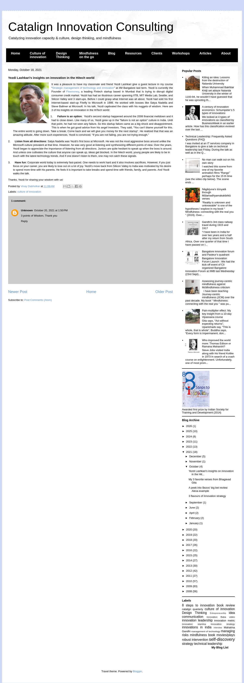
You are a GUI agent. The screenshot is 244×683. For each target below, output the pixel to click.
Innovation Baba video (221, 617)
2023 (189, 441)
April (192, 512)
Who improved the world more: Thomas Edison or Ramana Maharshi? (216, 343)
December (195, 456)
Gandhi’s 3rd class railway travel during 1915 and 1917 (217, 225)
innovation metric (224, 620)
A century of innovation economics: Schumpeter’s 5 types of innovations (218, 110)
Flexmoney (72, 91)
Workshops (181, 53)
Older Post (164, 292)
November (195, 461)
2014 (189, 560)
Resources (133, 53)
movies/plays (226, 635)
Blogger (137, 671)
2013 (189, 565)
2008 (189, 591)
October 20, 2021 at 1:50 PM (51, 210)
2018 (189, 539)
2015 (189, 555)
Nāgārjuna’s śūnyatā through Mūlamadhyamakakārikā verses (216, 194)
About (226, 53)
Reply (24, 221)
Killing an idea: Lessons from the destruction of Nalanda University (216, 80)
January (194, 523)
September (196, 502)
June (192, 507)
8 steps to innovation (198, 605)
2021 (189, 451)
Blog (111, 53)
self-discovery (222, 639)
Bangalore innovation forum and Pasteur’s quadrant (218, 253)
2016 (189, 550)
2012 (189, 570)
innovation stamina (194, 624)
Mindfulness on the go (88, 55)
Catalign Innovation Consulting (91, 27)
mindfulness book (202, 635)
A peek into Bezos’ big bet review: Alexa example (208, 489)
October (194, 466)
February (195, 517)
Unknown (27, 210)
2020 (189, 529)
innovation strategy (223, 624)
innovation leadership (197, 620)
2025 (189, 431)
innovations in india (196, 627)
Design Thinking (63, 55)
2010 (189, 581)
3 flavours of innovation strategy (207, 496)
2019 (189, 534)
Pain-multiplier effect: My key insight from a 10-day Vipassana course (216, 313)
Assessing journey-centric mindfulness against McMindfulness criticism (217, 284)
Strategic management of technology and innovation (83, 87)
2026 (189, 426)
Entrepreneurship (218, 613)
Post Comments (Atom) (38, 299)
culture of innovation (29, 191)
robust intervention (195, 639)
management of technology (205, 631)
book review (226, 605)
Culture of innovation (38, 55)
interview (218, 628)
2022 (189, 446)
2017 (189, 544)
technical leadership (208, 643)
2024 (189, 436)
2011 (189, 575)
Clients (156, 53)
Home (15, 53)
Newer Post (17, 292)
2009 (189, 586)
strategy (187, 643)
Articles (205, 53)
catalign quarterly (192, 609)
